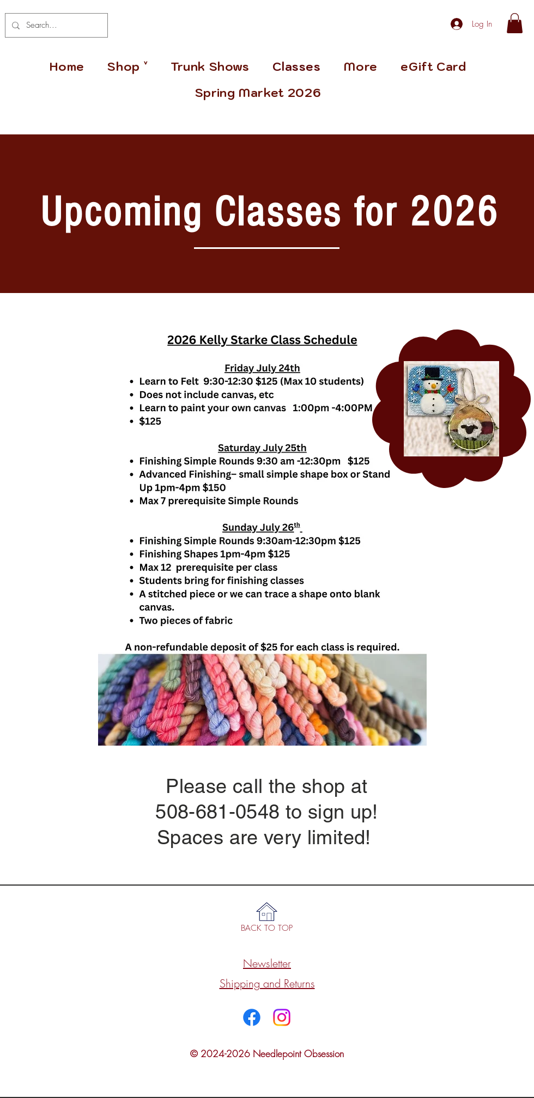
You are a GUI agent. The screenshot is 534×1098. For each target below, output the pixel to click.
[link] (514, 23)
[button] (360, 66)
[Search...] (55, 25)
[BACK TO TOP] (267, 928)
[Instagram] (281, 1017)
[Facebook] (251, 1017)
